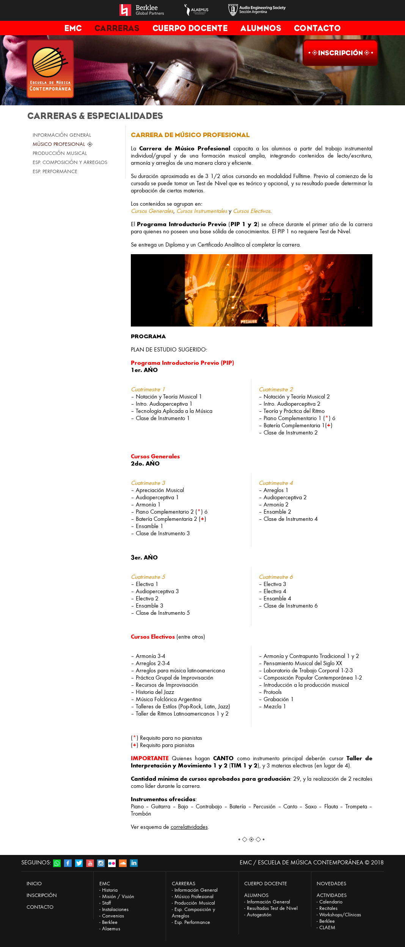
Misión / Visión (118, 896)
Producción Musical (194, 903)
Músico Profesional (193, 896)
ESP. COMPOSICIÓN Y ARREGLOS (70, 162)
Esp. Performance (192, 922)
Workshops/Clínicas (340, 914)
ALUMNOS (260, 28)
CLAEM (327, 927)
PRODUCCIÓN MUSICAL (60, 153)
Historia (110, 890)
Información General (196, 890)
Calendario (330, 902)
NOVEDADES (331, 883)
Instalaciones (115, 909)
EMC (73, 28)
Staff (106, 903)
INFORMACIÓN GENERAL (62, 135)
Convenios (113, 916)
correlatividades (189, 826)
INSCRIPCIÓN (42, 895)
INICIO (34, 883)
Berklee (110, 922)
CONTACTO (317, 28)
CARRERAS (116, 28)
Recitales (328, 908)
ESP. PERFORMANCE (55, 171)
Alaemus (111, 928)
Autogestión (259, 914)
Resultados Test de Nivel (272, 908)
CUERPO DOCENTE (190, 28)
